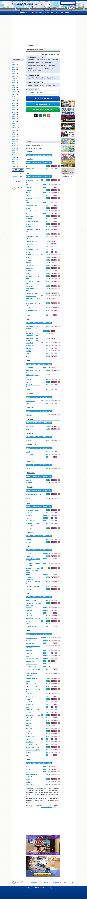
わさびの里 (28, 480)
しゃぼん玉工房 (29, 343)
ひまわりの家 (29, 616)
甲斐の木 (28, 518)
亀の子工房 (28, 379)
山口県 (13, 139)
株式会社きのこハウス (31, 608)
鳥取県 (13, 130)
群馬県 (13, 83)
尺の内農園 (28, 351)
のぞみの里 (28, 621)
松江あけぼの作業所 (31, 696)
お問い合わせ (65, 882)
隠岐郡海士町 (30, 433)
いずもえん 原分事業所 (32, 293)
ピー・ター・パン (30, 640)
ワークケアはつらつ (31, 219)
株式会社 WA (29, 752)
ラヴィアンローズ (30, 193)
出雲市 (28, 173)
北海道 (13, 62)
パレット (28, 308)
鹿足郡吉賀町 (30, 487)
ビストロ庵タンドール (31, 664)
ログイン (72, 882)
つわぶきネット (29, 271)
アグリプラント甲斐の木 (32, 521)
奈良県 (13, 125)
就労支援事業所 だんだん (32, 221)
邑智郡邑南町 (30, 394)
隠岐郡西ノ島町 (31, 461)
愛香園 (27, 403)
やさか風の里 (29, 589)
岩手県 (13, 67)
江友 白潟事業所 (30, 643)
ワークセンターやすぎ (31, 769)
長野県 (13, 105)
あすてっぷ (28, 279)
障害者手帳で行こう (25, 13)
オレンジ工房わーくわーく (32, 276)
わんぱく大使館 (29, 216)
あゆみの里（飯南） (31, 169)
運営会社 (49, 882)
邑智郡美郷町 (30, 419)
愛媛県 (13, 146)
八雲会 (27, 726)
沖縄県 (13, 166)
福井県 (13, 101)
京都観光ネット (68, 13)
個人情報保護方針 (57, 882)
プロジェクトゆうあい (31, 638)
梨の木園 (28, 782)
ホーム (16, 13)
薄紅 (27, 185)
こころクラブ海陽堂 (31, 626)
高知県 (13, 148)
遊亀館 (27, 382)
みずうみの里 (29, 723)
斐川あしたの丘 (29, 268)
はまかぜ (28, 574)
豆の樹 (27, 203)
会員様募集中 (18, 182)
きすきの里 (28, 348)
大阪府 (13, 121)
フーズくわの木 (29, 528)
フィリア (28, 195)
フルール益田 (29, 610)
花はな (27, 213)
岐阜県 (13, 107)
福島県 (13, 76)
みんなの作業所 (29, 454)
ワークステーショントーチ (32, 224)
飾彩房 (27, 234)
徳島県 (13, 141)
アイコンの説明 (42, 882)
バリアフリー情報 (48, 13)
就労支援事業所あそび (31, 244)
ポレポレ (28, 699)
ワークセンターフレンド (32, 744)
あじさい (28, 457)
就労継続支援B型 (47, 155)
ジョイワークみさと (31, 426)
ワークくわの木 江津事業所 (32, 510)
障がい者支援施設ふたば (32, 249)
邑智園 (27, 429)
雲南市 (28, 319)
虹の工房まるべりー (31, 296)
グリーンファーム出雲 (31, 211)
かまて (27, 624)
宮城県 (13, 69)
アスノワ (28, 499)
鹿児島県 (14, 164)
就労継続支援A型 (38, 155)
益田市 (28, 593)
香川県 (13, 143)
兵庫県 (13, 123)
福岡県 (13, 150)
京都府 (13, 119)
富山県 (13, 96)
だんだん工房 (29, 653)
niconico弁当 (29, 187)
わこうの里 (28, 712)
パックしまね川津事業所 (32, 658)
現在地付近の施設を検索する (42, 110)
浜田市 (28, 546)
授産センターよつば (31, 684)
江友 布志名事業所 (30, 661)
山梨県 (13, 103)
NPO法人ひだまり (30, 720)
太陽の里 (28, 252)
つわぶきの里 (29, 483)
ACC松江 (28, 681)
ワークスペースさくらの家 (32, 747)
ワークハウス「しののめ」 (32, 686)
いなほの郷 (28, 553)
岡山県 (13, 134)
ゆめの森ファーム (30, 227)
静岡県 (13, 110)
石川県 (13, 98)
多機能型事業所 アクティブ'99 (33, 715)
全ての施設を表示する (42, 104)
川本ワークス (29, 415)
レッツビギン (29, 513)
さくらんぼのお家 (30, 515)
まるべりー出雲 (29, 286)
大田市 (28, 360)
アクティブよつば (30, 736)
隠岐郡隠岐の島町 (31, 445)
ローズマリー (29, 331)
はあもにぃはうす (30, 401)
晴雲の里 (28, 166)
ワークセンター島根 (31, 666)
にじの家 (28, 731)
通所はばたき (29, 728)
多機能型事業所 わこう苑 (32, 710)
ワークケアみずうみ (31, 260)
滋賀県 (13, 116)
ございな (28, 468)
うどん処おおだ (29, 367)
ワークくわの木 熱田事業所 (32, 586)
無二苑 (27, 356)
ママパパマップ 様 (16, 174)
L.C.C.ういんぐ (29, 702)
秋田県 (13, 71)
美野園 (27, 246)
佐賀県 (13, 152)
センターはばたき (30, 734)
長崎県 (13, 155)
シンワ (27, 656)
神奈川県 (14, 92)
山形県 (13, 74)
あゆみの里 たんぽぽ (31, 600)
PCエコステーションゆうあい (33, 750)
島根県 (13, 132)
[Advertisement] (43, 25)
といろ (27, 766)
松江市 (28, 631)
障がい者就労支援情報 (37, 13)
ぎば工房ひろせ (29, 779)
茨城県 (13, 78)
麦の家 (27, 273)
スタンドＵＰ (29, 190)
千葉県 (13, 87)
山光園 (27, 353)
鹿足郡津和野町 (31, 473)
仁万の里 (28, 452)
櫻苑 (27, 772)
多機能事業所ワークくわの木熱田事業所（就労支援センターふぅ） (33, 570)
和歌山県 (14, 128)
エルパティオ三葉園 (31, 265)
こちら (37, 794)
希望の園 (28, 739)
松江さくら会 (29, 694)
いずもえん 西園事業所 (32, 241)
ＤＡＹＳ (28, 208)
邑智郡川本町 (30, 408)
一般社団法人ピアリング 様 (17, 177)
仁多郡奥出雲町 (31, 532)
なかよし (28, 257)
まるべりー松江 (29, 718)
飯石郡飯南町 (30, 159)
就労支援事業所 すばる (31, 205)
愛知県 (13, 112)
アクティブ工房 (29, 556)
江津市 (28, 503)
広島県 (13, 137)
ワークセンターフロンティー (33, 255)
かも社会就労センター (31, 345)
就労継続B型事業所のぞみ (32, 678)
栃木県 (13, 80)
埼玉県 (13, 85)
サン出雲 (28, 315)
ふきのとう (28, 539)
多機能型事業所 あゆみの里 (33, 618)
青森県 (13, 65)
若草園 (27, 707)
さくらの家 (28, 440)
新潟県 (13, 94)
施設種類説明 (34, 882)
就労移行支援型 (30, 155)
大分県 (13, 159)
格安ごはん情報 (59, 13)
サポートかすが (29, 742)
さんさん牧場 (29, 613)
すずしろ (28, 755)
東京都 (13, 89)
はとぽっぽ (28, 389)
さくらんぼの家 (29, 704)
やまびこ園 (28, 263)
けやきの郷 (28, 542)
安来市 (28, 759)
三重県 (13, 114)
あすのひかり (29, 650)
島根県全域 (29, 151)
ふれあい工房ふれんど (31, 784)
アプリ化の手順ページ (46, 807)
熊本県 (13, 157)
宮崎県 (13, 161)
